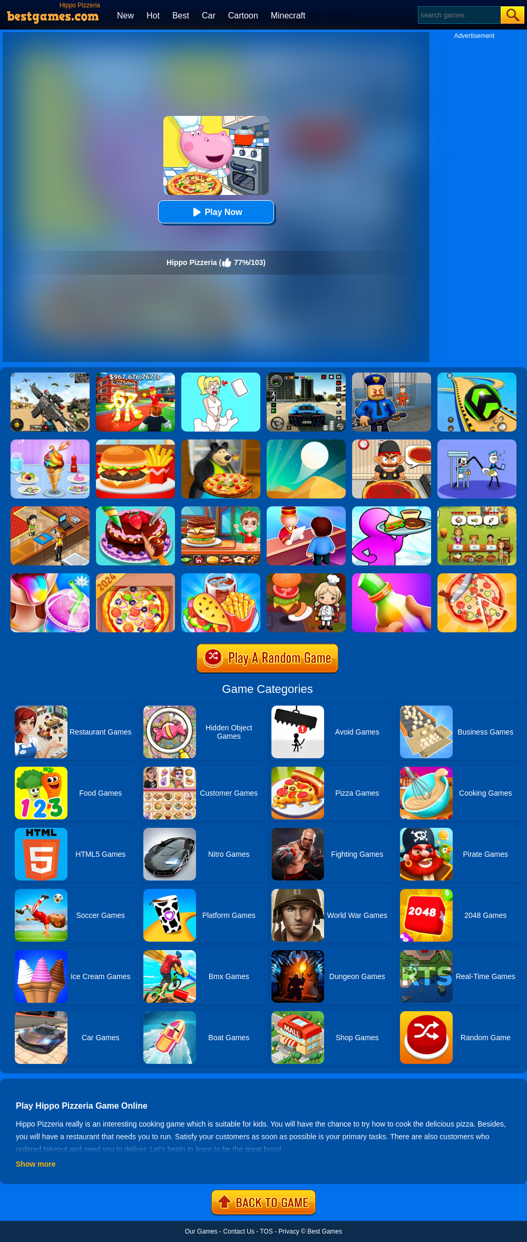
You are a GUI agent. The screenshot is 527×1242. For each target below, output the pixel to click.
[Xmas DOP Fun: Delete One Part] (220, 376)
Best (180, 15)
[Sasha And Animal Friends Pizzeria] (220, 443)
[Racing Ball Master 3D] (476, 376)
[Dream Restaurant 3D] (391, 510)
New (125, 15)
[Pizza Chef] (135, 577)
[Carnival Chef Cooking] (220, 577)
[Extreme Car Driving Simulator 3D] (306, 376)
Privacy (288, 1231)
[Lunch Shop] (135, 443)
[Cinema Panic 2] (50, 510)
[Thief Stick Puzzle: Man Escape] (476, 443)
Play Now (216, 212)
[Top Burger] (220, 510)
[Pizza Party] (391, 443)
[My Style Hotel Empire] (306, 510)
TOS (266, 1231)
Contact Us (238, 1231)
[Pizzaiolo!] (476, 577)
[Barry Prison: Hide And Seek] (391, 376)
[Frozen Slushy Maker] (50, 577)
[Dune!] (306, 443)
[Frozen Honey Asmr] (391, 577)
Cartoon (243, 15)
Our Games (201, 1231)
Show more (35, 1164)
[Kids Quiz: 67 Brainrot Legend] (135, 376)
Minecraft (288, 15)
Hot (153, 15)
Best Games (324, 1231)
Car (209, 15)
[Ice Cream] (50, 443)
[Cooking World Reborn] (306, 577)
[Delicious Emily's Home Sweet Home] (476, 510)
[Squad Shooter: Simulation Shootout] (50, 376)
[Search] (459, 15)
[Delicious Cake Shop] (135, 510)
